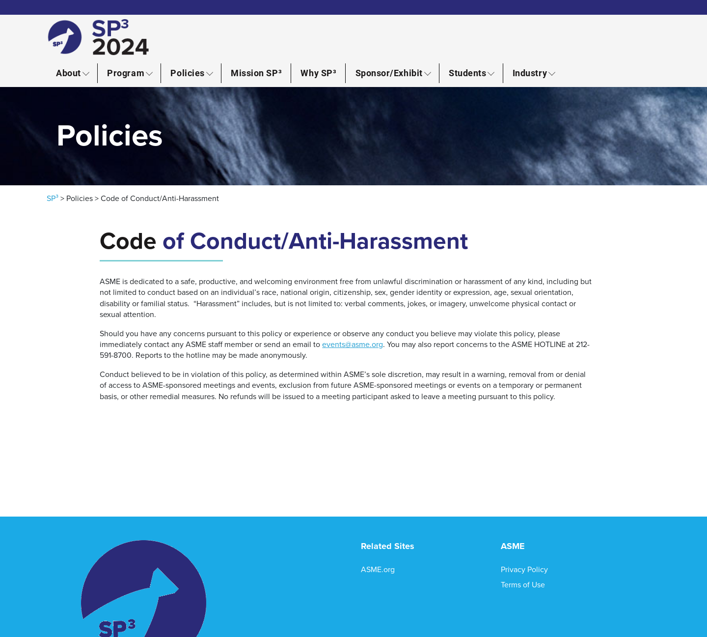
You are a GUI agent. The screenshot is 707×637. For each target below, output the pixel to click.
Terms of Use (523, 585)
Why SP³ (318, 73)
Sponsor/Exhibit (389, 73)
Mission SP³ (256, 73)
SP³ (52, 198)
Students (467, 73)
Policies (187, 73)
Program (125, 73)
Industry (530, 73)
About (68, 73)
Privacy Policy (524, 570)
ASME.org (378, 570)
